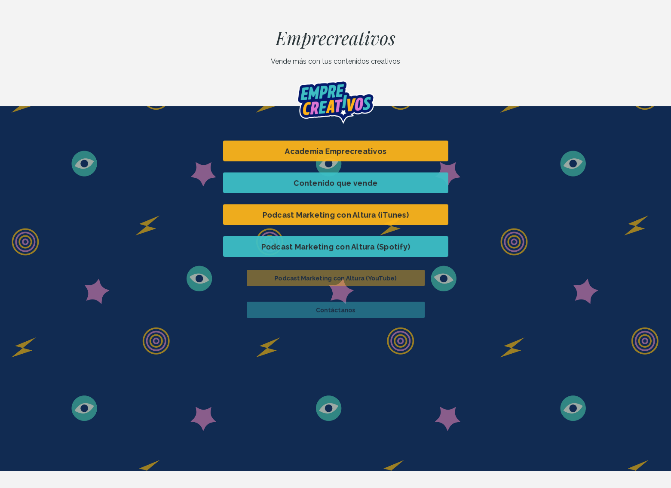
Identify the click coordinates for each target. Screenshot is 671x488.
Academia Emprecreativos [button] (335, 150)
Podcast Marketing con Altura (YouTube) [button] (335, 278)
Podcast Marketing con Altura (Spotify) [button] (335, 246)
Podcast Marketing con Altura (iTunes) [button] (335, 214)
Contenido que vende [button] (335, 182)
